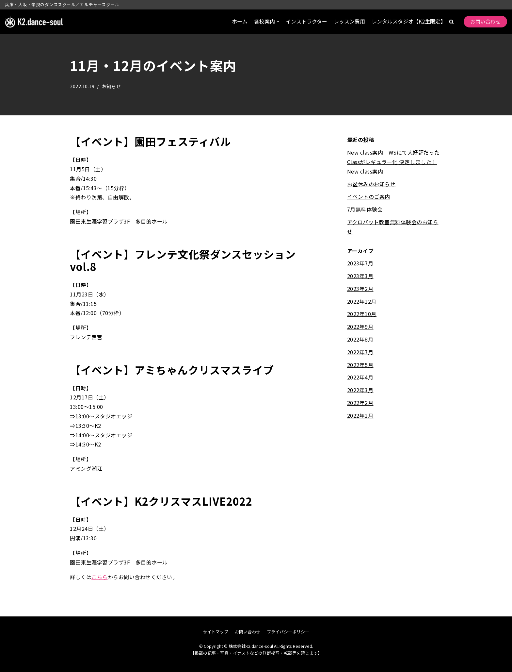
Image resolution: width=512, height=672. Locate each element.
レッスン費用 (349, 21)
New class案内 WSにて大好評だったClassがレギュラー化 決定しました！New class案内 (393, 161)
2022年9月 (360, 326)
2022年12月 (361, 301)
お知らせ (111, 86)
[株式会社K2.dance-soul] (34, 21)
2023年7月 (360, 263)
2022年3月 (360, 390)
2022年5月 (360, 365)
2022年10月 (361, 314)
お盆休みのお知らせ (371, 184)
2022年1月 (360, 415)
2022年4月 (360, 377)
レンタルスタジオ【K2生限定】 (409, 21)
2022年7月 (360, 352)
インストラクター (306, 21)
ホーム (240, 21)
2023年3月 (360, 276)
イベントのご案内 (368, 196)
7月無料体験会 (365, 209)
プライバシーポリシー (288, 632)
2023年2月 (360, 289)
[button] (451, 21)
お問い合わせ (485, 21)
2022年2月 (360, 403)
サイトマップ (215, 632)
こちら (99, 577)
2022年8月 (360, 339)
